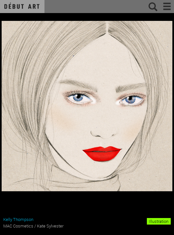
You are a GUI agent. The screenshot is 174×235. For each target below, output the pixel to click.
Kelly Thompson (18, 219)
